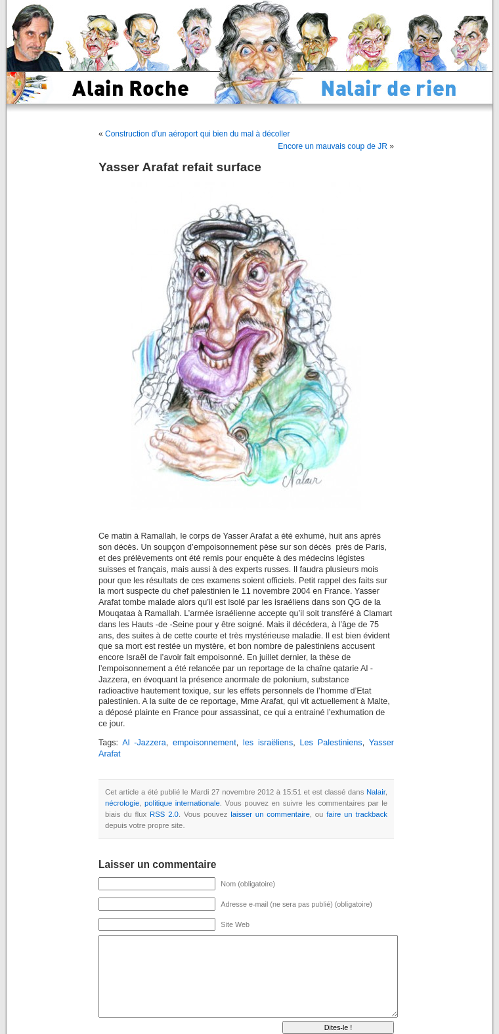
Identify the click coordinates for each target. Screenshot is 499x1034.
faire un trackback (356, 814)
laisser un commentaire (269, 814)
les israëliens (268, 742)
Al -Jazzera (143, 742)
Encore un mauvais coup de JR (332, 146)
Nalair (375, 792)
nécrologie (122, 803)
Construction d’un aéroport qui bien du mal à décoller (197, 133)
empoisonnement (204, 742)
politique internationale (182, 803)
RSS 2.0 (164, 814)
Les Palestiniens (331, 742)
